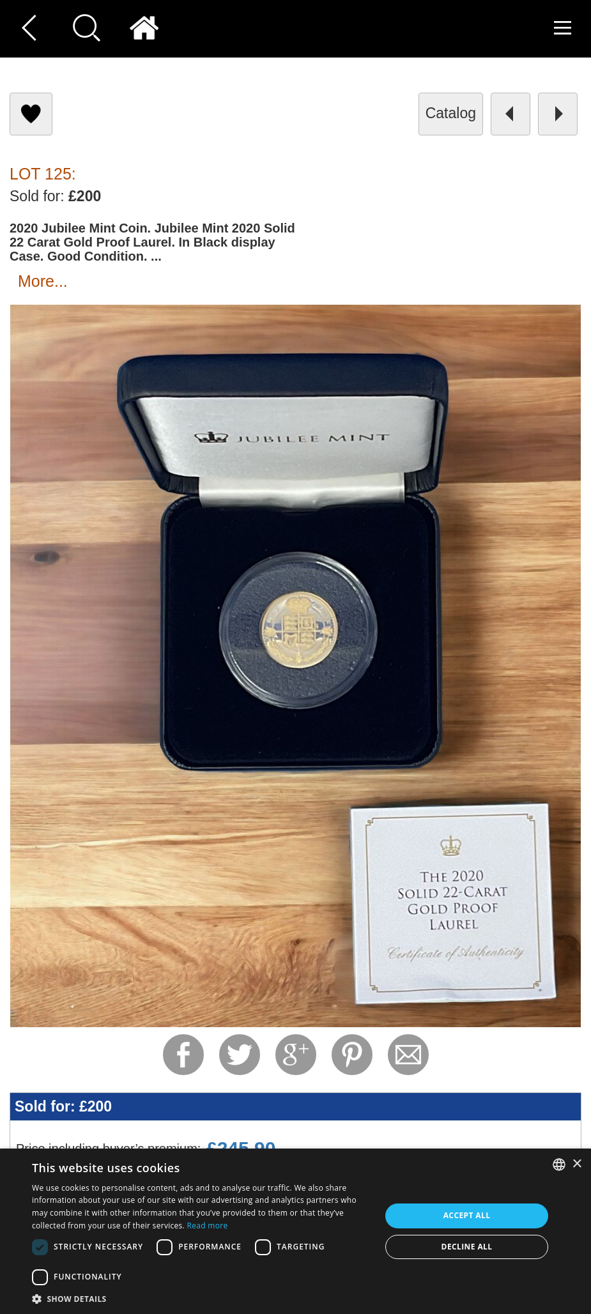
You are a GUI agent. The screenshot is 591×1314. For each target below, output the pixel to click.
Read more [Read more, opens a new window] (207, 1225)
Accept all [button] (467, 1215)
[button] (201, 1298)
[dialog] (295, 1231)
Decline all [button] (467, 1246)
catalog (451, 113)
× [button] (576, 1164)
